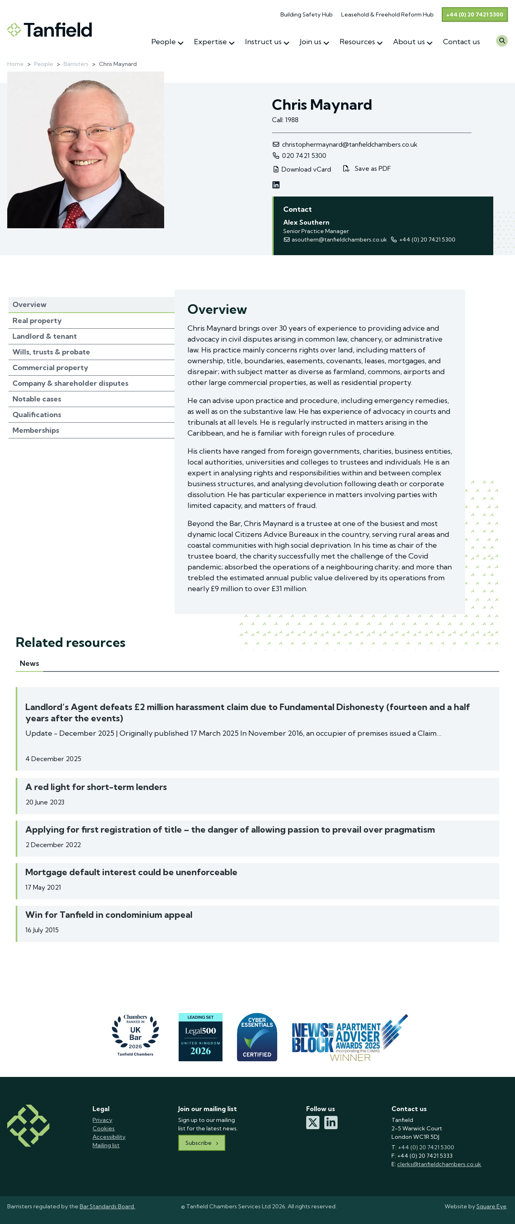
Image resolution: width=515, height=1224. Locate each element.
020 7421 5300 (299, 155)
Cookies (104, 1128)
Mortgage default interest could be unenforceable (131, 872)
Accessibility (109, 1136)
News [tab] (29, 663)
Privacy (102, 1120)
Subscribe (198, 1142)
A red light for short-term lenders (96, 786)
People (43, 64)
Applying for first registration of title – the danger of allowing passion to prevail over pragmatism (230, 829)
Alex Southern (306, 222)
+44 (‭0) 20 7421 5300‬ (422, 239)
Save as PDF (366, 168)
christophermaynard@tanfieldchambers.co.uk (345, 144)
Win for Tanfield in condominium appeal (108, 914)
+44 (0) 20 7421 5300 (474, 14)
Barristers (76, 64)
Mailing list (106, 1145)
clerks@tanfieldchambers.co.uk (439, 1164)
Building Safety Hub (306, 14)
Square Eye (491, 1206)
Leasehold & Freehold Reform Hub (387, 14)
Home (15, 64)
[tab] (91, 305)
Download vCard (301, 169)
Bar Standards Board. (107, 1206)
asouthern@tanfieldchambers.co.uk (335, 239)
